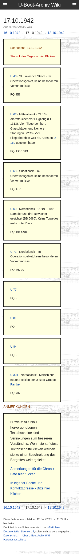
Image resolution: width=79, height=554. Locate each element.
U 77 (13, 289)
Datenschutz (10, 535)
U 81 (13, 318)
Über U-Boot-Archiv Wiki (36, 535)
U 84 (13, 346)
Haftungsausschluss (14, 539)
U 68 (13, 171)
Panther (15, 384)
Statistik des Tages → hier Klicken (32, 56)
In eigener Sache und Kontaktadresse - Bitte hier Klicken (30, 488)
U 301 (14, 375)
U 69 (13, 209)
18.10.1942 (56, 33)
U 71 (13, 251)
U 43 (13, 76)
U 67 (13, 114)
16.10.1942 (11, 33)
